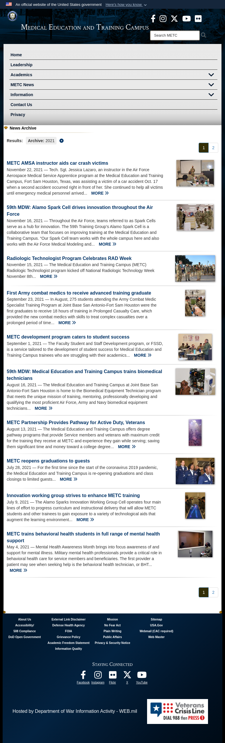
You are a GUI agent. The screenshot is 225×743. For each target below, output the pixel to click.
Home (16, 54)
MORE (100, 193)
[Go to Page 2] (213, 148)
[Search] (175, 35)
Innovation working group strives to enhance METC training (73, 495)
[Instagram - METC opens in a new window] (163, 18)
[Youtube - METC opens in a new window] (186, 18)
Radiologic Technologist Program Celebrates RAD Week (69, 258)
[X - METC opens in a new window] (174, 18)
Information (114, 95)
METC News (114, 85)
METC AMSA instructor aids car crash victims (57, 163)
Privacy (18, 114)
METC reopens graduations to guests (48, 460)
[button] (126, 5)
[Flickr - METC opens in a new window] (198, 18)
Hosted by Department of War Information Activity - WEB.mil (75, 711)
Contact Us (21, 104)
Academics (114, 75)
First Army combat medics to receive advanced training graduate (79, 292)
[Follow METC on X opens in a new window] (127, 676)
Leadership (22, 64)
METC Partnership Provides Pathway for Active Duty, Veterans (76, 422)
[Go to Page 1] (204, 148)
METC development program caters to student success (68, 336)
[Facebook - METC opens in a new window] (153, 18)
